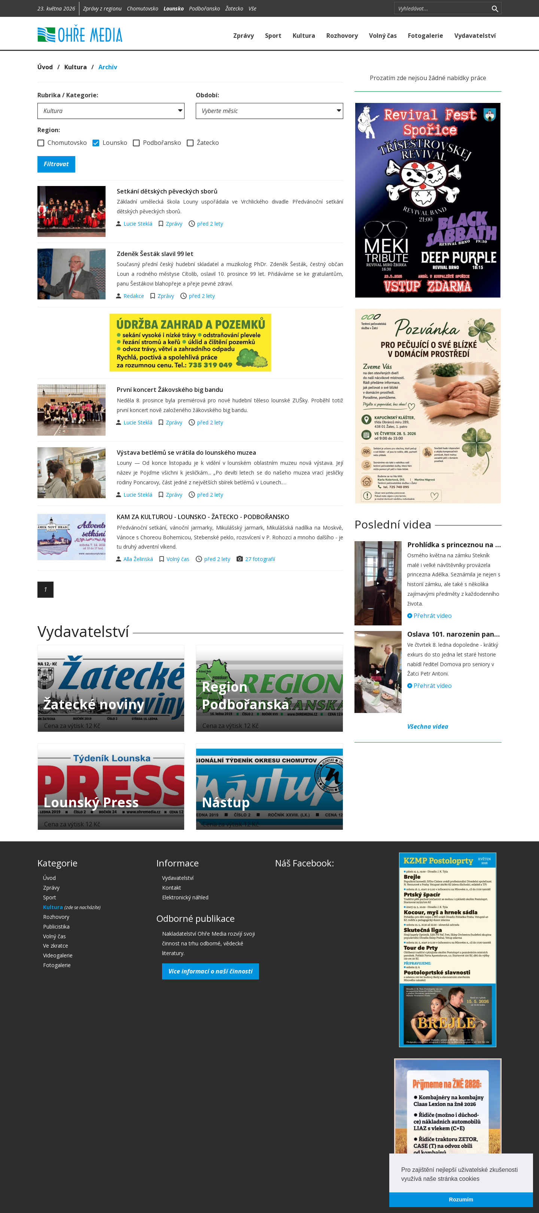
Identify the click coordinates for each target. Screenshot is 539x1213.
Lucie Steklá (139, 223)
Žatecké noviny (93, 704)
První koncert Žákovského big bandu (170, 389)
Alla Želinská (139, 559)
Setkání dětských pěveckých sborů (167, 191)
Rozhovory (342, 35)
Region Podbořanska (245, 695)
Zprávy (243, 35)
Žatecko (234, 8)
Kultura (304, 35)
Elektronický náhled (185, 897)
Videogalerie (58, 955)
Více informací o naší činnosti (210, 971)
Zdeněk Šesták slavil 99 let (155, 254)
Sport (273, 35)
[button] (482, 1179)
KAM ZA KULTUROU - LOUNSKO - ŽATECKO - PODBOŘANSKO (203, 517)
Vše (252, 8)
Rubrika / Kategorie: (67, 95)
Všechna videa (427, 726)
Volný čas (383, 35)
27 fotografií (260, 559)
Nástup (226, 802)
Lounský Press (91, 802)
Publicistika (56, 926)
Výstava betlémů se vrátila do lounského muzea (186, 452)
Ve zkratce (55, 945)
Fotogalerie (425, 35)
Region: (48, 130)
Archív (107, 67)
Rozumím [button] (461, 1200)
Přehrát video (429, 616)
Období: (207, 95)
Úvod (45, 67)
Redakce (135, 295)
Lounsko (174, 8)
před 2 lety (210, 223)
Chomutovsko (142, 8)
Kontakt (171, 887)
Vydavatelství (475, 35)
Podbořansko (204, 8)
